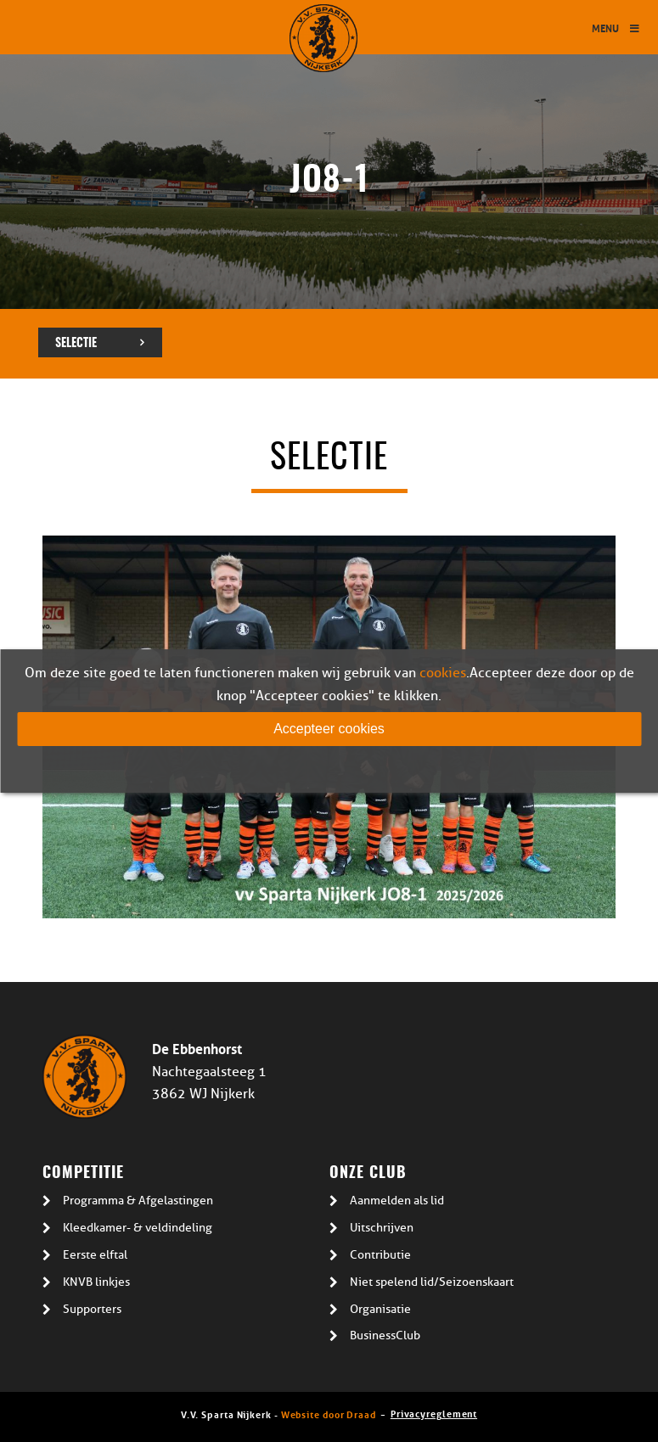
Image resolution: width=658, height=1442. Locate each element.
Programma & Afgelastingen (138, 1200)
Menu (616, 28)
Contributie (380, 1255)
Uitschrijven (381, 1227)
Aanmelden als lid (397, 1200)
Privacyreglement (434, 1413)
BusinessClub (385, 1335)
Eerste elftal (95, 1255)
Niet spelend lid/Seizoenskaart (432, 1282)
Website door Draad (328, 1413)
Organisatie (380, 1309)
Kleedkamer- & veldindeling (137, 1227)
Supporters (92, 1309)
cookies (442, 673)
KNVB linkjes (96, 1282)
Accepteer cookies (329, 728)
